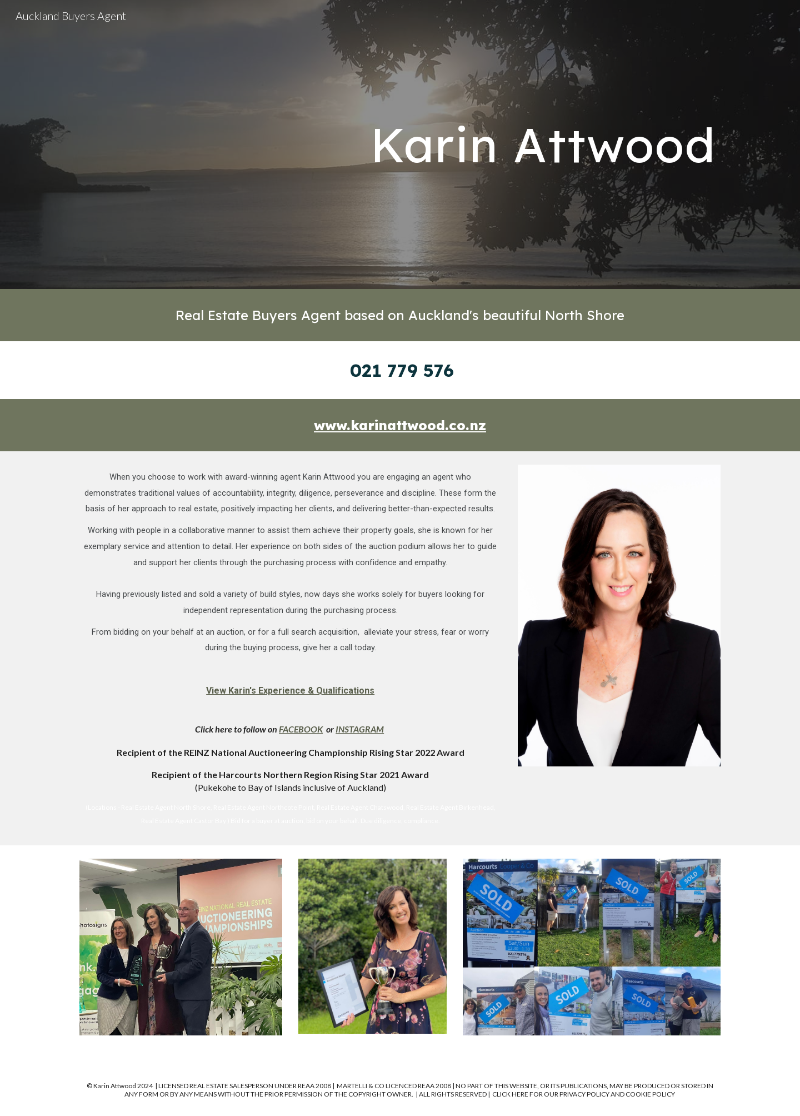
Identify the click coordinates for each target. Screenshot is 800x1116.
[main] (509, 144)
